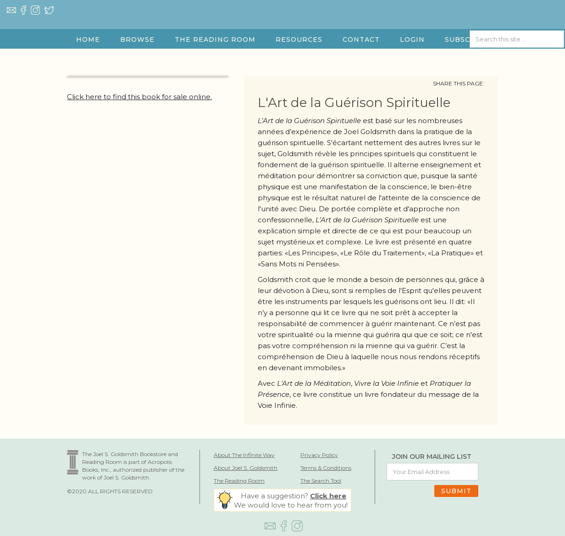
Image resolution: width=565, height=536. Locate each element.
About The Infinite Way (244, 454)
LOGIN (412, 39)
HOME (88, 39)
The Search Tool (320, 480)
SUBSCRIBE (467, 39)
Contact (361, 39)
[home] (282, 23)
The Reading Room (239, 480)
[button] (137, 39)
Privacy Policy (319, 454)
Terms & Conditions (325, 467)
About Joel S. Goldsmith (245, 467)
